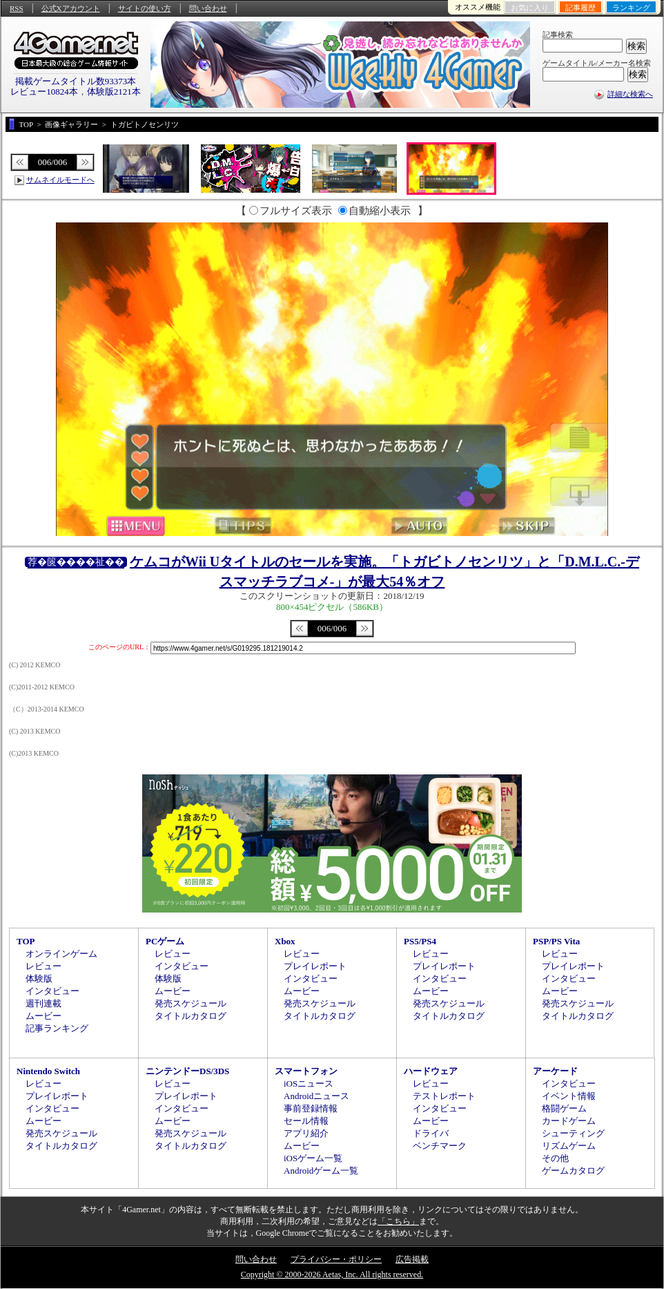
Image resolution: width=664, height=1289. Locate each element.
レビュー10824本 (44, 91)
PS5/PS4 (420, 941)
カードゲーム (569, 1121)
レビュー (43, 966)
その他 (555, 1158)
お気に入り (530, 7)
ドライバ (431, 1133)
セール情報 (306, 1121)
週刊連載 (43, 1003)
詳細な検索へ (630, 94)
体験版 (39, 978)
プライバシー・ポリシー (336, 1259)
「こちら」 (398, 1221)
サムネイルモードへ (60, 179)
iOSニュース (308, 1083)
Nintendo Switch (48, 1071)
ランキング (631, 7)
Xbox (285, 941)
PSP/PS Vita (556, 941)
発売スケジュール (190, 1003)
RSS (16, 8)
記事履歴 (580, 7)
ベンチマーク (440, 1145)
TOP (26, 941)
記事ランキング (57, 1028)
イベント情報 (569, 1096)
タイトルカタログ (190, 1016)
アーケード (555, 1071)
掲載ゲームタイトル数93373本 (76, 81)
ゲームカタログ (573, 1170)
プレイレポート (315, 966)
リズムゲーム (569, 1145)
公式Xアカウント (70, 8)
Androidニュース (316, 1096)
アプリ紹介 (306, 1133)
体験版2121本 (114, 91)
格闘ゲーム (564, 1108)
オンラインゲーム (61, 953)
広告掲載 (412, 1259)
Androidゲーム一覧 (321, 1170)
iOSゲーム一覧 (313, 1158)
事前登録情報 (311, 1108)
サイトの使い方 (144, 8)
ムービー (43, 1016)
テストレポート (444, 1096)
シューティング (573, 1133)
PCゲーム (165, 941)
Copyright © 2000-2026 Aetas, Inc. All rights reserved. (332, 1274)
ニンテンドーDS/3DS (187, 1071)
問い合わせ (208, 8)
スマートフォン (306, 1071)
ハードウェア (431, 1071)
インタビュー (52, 991)
